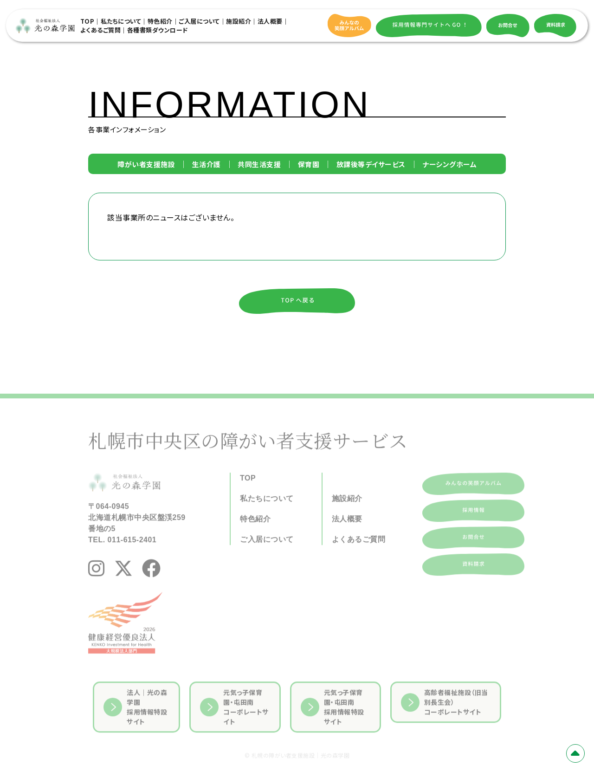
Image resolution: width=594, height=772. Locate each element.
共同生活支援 (259, 164)
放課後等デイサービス (371, 164)
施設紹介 (238, 21)
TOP (87, 21)
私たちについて (121, 21)
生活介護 (206, 164)
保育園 (309, 164)
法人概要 (270, 21)
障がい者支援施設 (146, 164)
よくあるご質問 (100, 30)
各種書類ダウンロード (157, 30)
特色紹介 (160, 21)
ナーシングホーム (449, 164)
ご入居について (199, 21)
